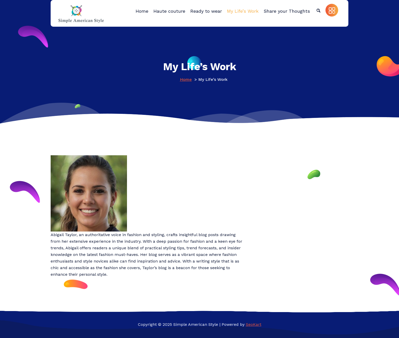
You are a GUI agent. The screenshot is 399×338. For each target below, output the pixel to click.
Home (186, 79)
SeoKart (253, 324)
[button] (318, 10)
